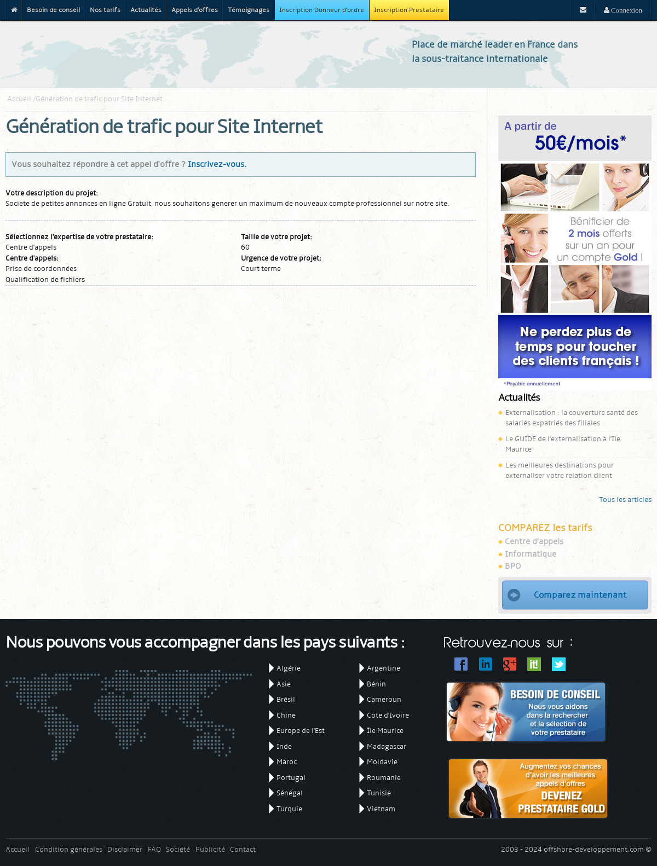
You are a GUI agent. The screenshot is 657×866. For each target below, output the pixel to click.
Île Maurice (385, 730)
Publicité (210, 849)
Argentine (383, 668)
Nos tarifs (105, 10)
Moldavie (382, 762)
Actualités (146, 10)
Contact (243, 849)
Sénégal (289, 793)
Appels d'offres (194, 10)
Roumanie (384, 777)
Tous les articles (625, 499)
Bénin (376, 684)
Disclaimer (124, 849)
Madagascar (386, 746)
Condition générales (68, 849)
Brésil (285, 699)
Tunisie (379, 793)
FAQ (154, 849)
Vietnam (381, 809)
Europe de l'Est (300, 730)
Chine (286, 715)
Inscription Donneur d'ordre (321, 10)
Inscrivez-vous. (217, 164)
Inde (284, 746)
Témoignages (248, 10)
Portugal (291, 777)
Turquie (289, 809)
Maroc (286, 762)
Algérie (288, 668)
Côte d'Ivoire (388, 715)
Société (178, 849)
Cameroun (384, 699)
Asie (283, 684)
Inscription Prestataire (409, 10)
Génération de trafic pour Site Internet (99, 99)
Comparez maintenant (580, 595)
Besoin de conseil (53, 10)
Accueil (19, 99)
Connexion (625, 10)
